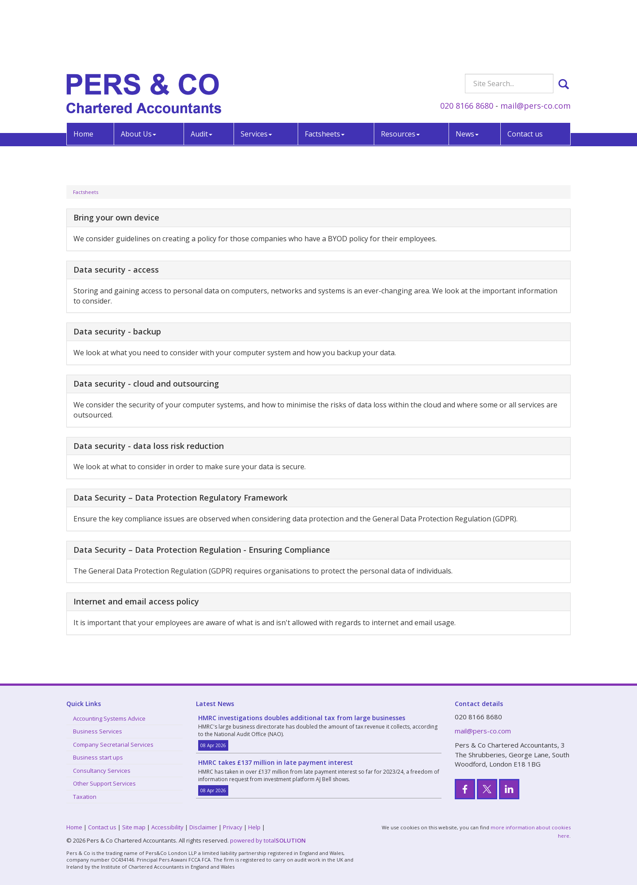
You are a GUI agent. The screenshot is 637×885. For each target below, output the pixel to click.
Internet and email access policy (136, 601)
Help (254, 827)
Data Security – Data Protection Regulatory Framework (180, 497)
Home (83, 70)
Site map (134, 827)
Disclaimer (203, 827)
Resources (400, 70)
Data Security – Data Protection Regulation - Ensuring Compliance (201, 549)
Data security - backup (117, 331)
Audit (201, 70)
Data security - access (116, 269)
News (467, 70)
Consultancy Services (101, 771)
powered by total (268, 840)
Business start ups (98, 757)
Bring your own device (116, 217)
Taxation (84, 797)
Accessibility (167, 827)
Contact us (525, 70)
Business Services (97, 731)
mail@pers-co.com (535, 41)
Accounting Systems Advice (109, 718)
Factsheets (325, 70)
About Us (138, 70)
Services (256, 70)
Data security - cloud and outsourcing (146, 383)
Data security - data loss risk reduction (148, 446)
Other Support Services (104, 783)
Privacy (232, 827)
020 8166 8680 (466, 41)
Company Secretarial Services (113, 744)
